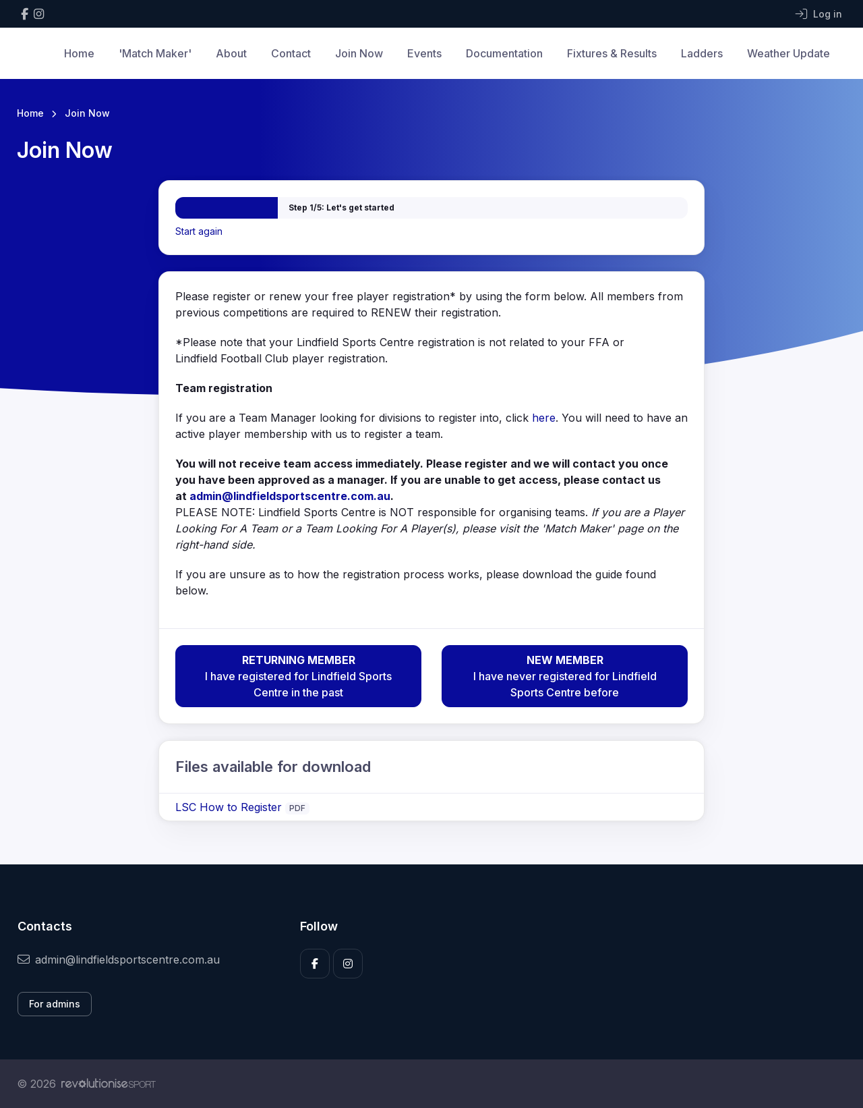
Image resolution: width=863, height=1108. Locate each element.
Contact (291, 53)
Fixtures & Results (612, 53)
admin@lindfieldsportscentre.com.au (289, 496)
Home (79, 53)
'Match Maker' (155, 53)
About (231, 53)
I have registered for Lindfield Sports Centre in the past (298, 675)
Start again (198, 231)
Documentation (504, 53)
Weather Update (788, 53)
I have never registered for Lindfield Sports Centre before (565, 675)
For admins (54, 1003)
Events (424, 53)
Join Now (359, 53)
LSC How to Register (230, 807)
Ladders (702, 53)
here (544, 417)
